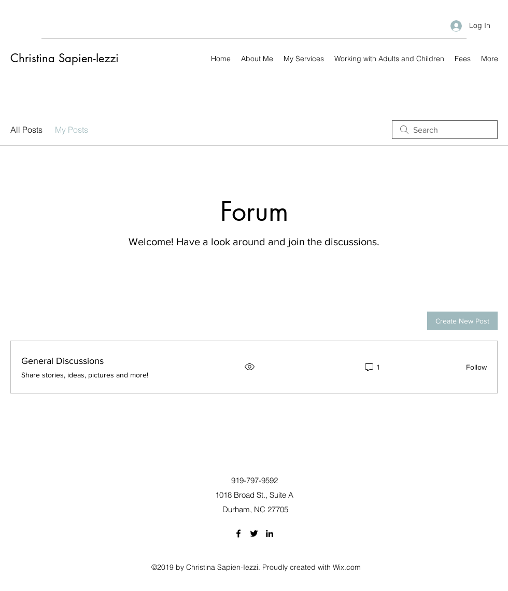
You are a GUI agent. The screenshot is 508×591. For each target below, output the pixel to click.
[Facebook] (238, 533)
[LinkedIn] (269, 533)
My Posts (71, 129)
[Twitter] (254, 533)
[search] (445, 129)
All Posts (26, 129)
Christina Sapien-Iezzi (64, 58)
